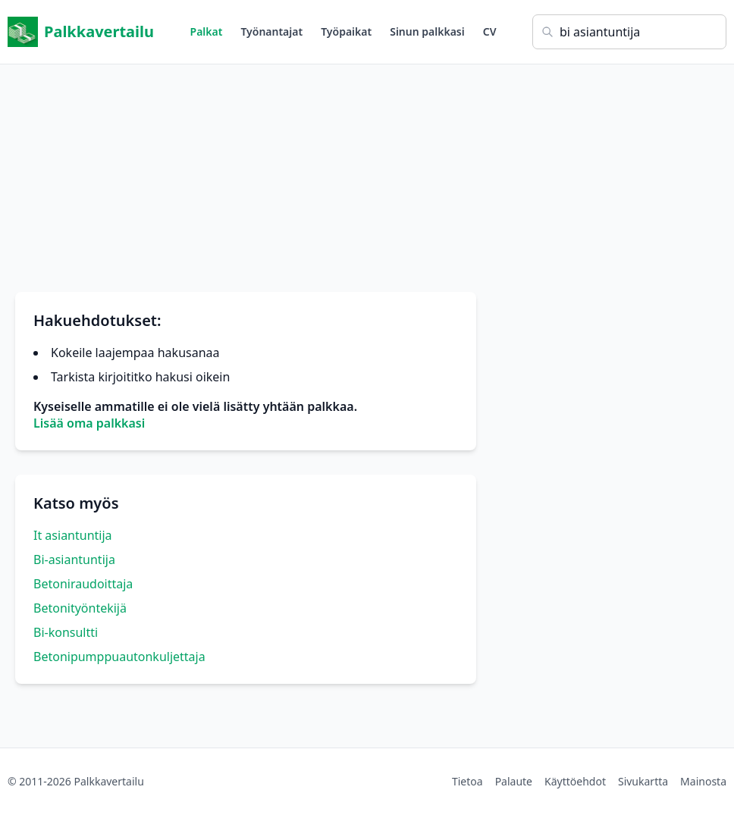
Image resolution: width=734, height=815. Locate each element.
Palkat (206, 31)
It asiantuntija (72, 535)
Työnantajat (271, 31)
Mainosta (703, 781)
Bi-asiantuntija (74, 559)
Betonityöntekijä (80, 608)
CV (490, 31)
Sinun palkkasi (427, 31)
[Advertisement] (367, 170)
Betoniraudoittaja (83, 583)
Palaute (513, 781)
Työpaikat (346, 31)
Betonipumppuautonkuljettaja (119, 656)
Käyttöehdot (575, 781)
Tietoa (467, 781)
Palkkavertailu (81, 32)
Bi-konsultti (65, 632)
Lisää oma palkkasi (89, 423)
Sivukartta (643, 781)
